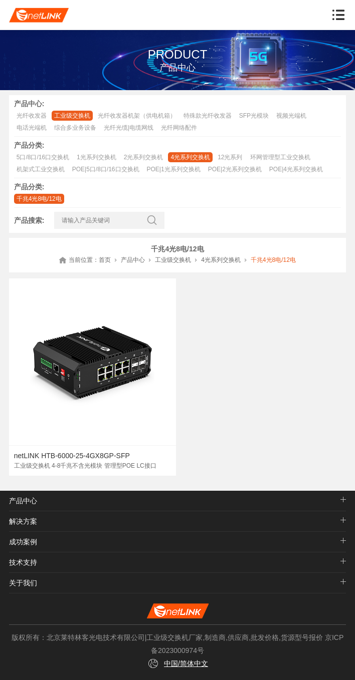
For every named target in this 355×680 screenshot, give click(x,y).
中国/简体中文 (186, 663)
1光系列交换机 (96, 157)
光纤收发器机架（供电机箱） (137, 115)
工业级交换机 (72, 115)
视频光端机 (291, 115)
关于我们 (23, 583)
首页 (105, 259)
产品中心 (133, 259)
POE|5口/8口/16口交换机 (105, 169)
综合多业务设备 (75, 127)
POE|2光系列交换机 (235, 169)
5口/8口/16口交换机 (43, 157)
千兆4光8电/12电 (39, 198)
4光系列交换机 (190, 157)
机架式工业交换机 (41, 169)
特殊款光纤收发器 (208, 115)
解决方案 (23, 521)
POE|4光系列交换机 (296, 169)
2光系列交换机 (143, 157)
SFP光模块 (254, 115)
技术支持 (23, 562)
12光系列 (230, 157)
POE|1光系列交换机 (174, 169)
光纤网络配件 (179, 127)
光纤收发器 (32, 115)
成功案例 (23, 542)
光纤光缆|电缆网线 (128, 127)
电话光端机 (32, 127)
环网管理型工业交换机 (280, 157)
